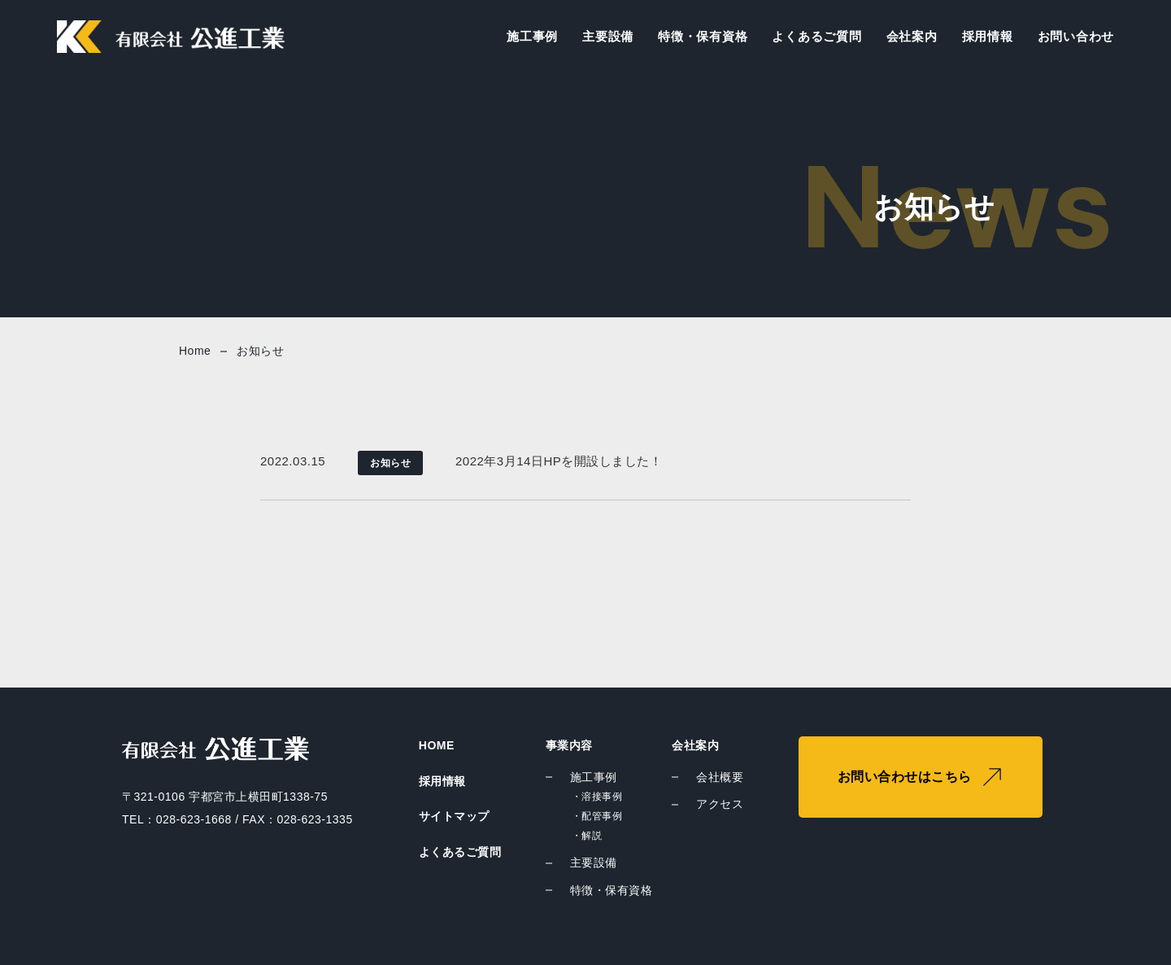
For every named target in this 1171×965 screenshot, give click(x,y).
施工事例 (532, 36)
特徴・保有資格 (702, 36)
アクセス (719, 803)
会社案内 (912, 36)
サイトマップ (454, 816)
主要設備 (607, 36)
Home (195, 350)
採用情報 (987, 36)
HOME (437, 745)
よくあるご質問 (816, 36)
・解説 (587, 835)
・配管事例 (597, 816)
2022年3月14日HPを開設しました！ (558, 461)
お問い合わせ (1076, 36)
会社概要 (719, 777)
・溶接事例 (597, 796)
